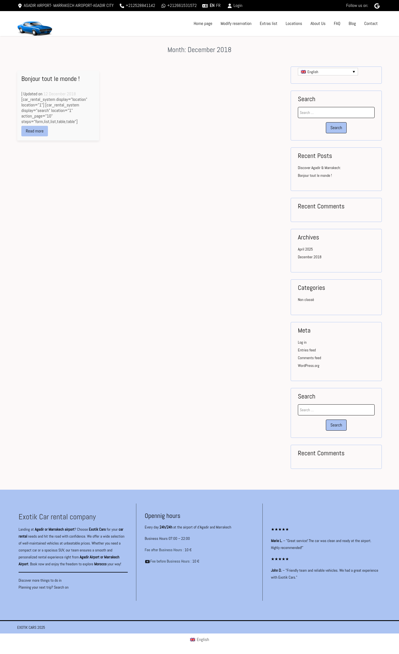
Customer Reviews (298, 517)
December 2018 (309, 256)
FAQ (337, 23)
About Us (317, 23)
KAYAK (73, 587)
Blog (352, 23)
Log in (302, 342)
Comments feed (309, 357)
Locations (294, 23)
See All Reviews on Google (290, 588)
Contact (371, 23)
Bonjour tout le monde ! (50, 78)
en (212, 5)
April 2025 (305, 249)
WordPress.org (308, 365)
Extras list (268, 23)
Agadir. (67, 580)
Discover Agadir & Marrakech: (319, 167)
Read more (35, 131)
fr (218, 5)
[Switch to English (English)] (199, 639)
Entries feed (307, 350)
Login (234, 5)
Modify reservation (236, 23)
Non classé (306, 299)
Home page (203, 23)
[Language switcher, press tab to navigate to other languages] (328, 71)
